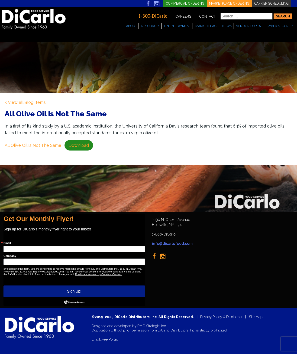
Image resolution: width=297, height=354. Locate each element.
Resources (150, 26)
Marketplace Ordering (229, 3)
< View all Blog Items (25, 102)
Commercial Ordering (185, 3)
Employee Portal (105, 339)
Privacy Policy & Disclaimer (221, 317)
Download (79, 145)
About (131, 26)
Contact (207, 16)
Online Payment (177, 26)
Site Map (256, 317)
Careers (183, 16)
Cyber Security (280, 26)
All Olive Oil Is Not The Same (33, 145)
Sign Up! (74, 291)
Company (9, 256)
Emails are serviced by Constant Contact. (98, 274)
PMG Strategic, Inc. (152, 326)
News (227, 26)
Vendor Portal (249, 26)
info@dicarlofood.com (172, 243)
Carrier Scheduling (271, 3)
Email (7, 243)
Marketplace (206, 26)
